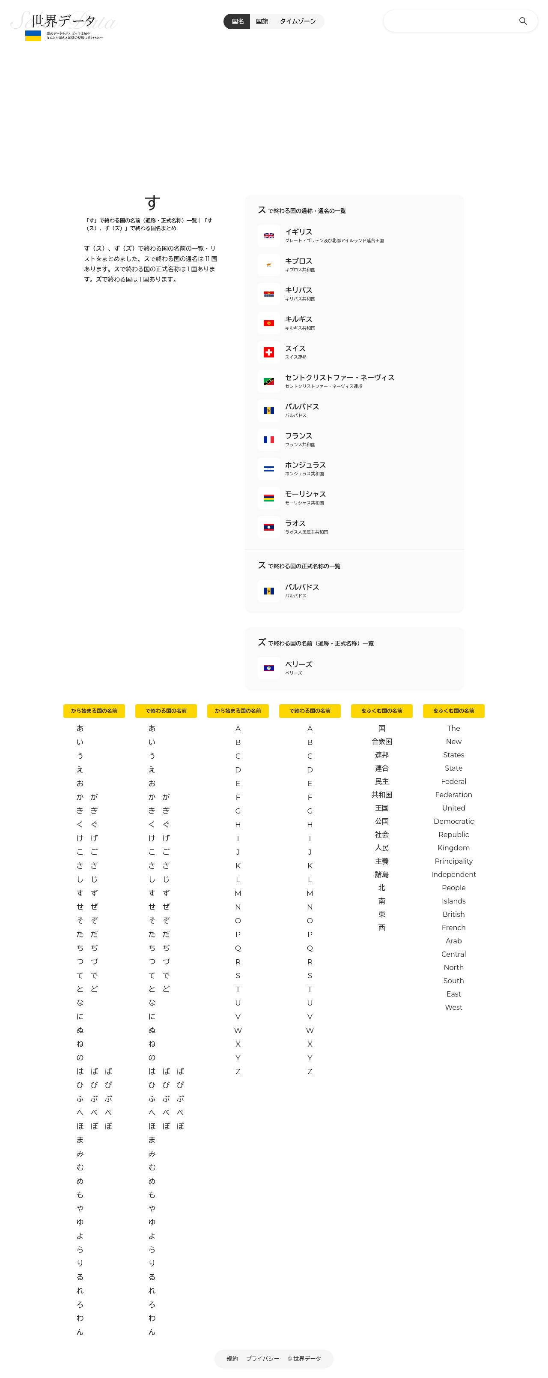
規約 (232, 1358)
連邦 (382, 755)
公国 (382, 821)
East (454, 994)
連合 (382, 768)
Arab (454, 941)
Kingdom (454, 848)
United (453, 808)
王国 (382, 808)
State (453, 768)
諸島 (382, 875)
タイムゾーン (298, 21)
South (454, 981)
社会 (382, 835)
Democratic (454, 821)
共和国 (382, 795)
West (454, 1007)
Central (453, 954)
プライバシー (263, 1358)
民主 (382, 782)
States (453, 755)
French (454, 928)
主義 (382, 861)
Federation (454, 795)
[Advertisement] (274, 107)
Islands (454, 901)
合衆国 (382, 742)
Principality (454, 861)
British (454, 914)
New (454, 742)
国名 (238, 21)
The (453, 728)
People (454, 888)
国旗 (262, 21)
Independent (453, 875)
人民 (382, 848)
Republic (453, 835)
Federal (454, 782)
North (454, 968)
